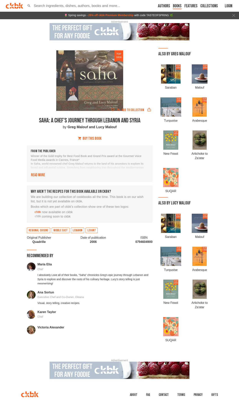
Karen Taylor (46, 312)
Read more (38, 175)
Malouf (199, 87)
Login (228, 6)
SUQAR (170, 191)
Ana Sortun (45, 292)
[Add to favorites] (112, 109)
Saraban (171, 87)
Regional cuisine (38, 230)
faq (148, 395)
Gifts (214, 395)
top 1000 (118, 55)
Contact (164, 395)
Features (191, 6)
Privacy (198, 395)
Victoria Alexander (50, 327)
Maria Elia (44, 264)
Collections (209, 6)
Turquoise (171, 120)
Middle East (60, 230)
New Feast (170, 153)
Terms (181, 395)
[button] (29, 6)
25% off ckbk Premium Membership (111, 15)
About (133, 395)
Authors (164, 6)
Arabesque (199, 120)
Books (177, 6)
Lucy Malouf (106, 127)
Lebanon (77, 230)
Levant (91, 230)
